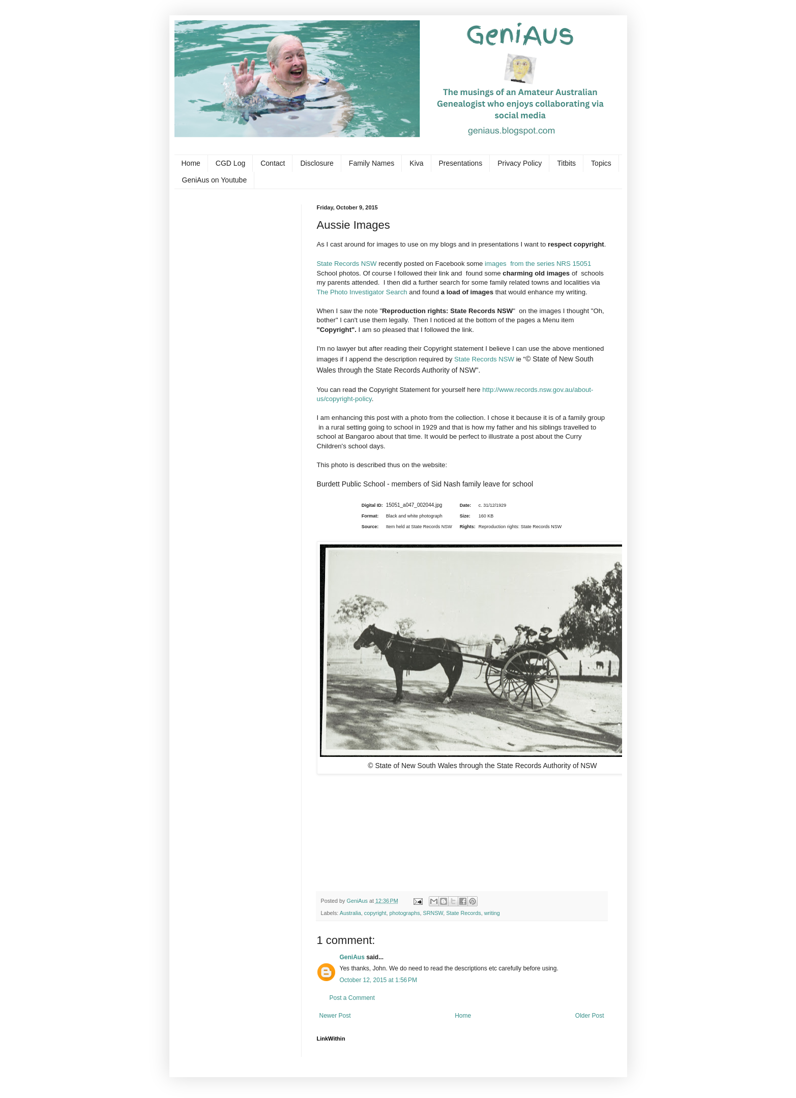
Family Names (371, 163)
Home (191, 163)
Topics (601, 163)
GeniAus (352, 957)
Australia (350, 913)
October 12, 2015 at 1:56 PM (378, 980)
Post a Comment (352, 997)
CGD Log (230, 163)
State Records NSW (348, 263)
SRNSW (433, 913)
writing (492, 913)
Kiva (416, 163)
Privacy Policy (519, 163)
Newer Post (335, 1015)
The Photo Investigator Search (362, 292)
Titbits (566, 163)
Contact (272, 163)
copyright (375, 913)
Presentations (461, 163)
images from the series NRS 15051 (538, 263)
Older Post (589, 1015)
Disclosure (316, 163)
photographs (405, 913)
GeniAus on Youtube (214, 180)
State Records (463, 913)
